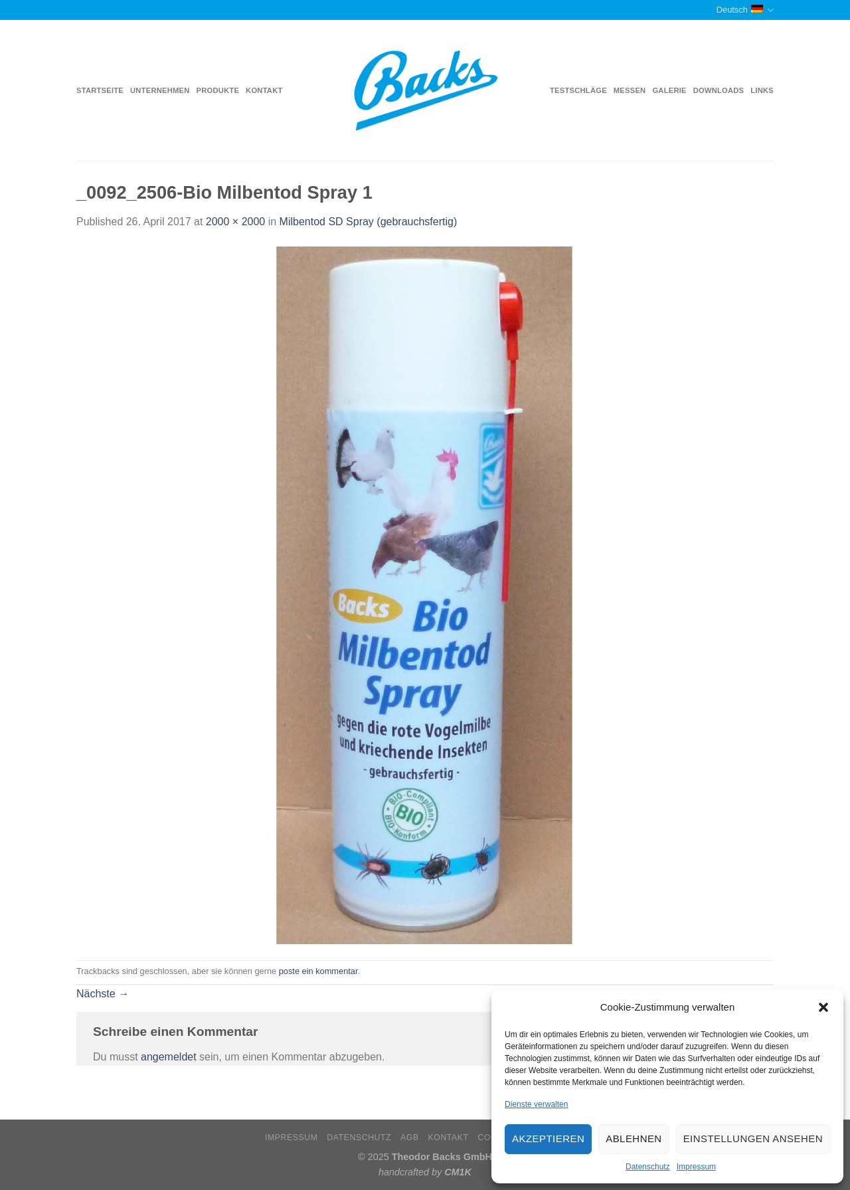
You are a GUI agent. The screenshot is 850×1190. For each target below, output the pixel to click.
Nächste (102, 993)
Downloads (718, 90)
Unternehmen (159, 90)
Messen (630, 90)
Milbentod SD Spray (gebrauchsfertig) (369, 221)
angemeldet (169, 1056)
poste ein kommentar (318, 971)
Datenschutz (648, 1166)
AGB (409, 1137)
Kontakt (264, 90)
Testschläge (578, 90)
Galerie (669, 90)
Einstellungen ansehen (753, 1138)
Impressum (696, 1166)
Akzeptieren (548, 1138)
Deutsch (745, 10)
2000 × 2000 (235, 221)
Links (762, 90)
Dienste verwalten (536, 1104)
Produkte (218, 90)
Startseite (100, 90)
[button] (823, 1007)
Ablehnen (633, 1138)
